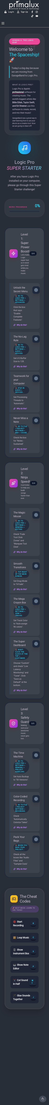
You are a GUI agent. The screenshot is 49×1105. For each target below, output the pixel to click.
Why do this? (20, 325)
